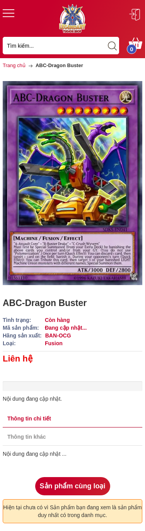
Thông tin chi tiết (29, 418)
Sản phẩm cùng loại (73, 486)
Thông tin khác (26, 437)
